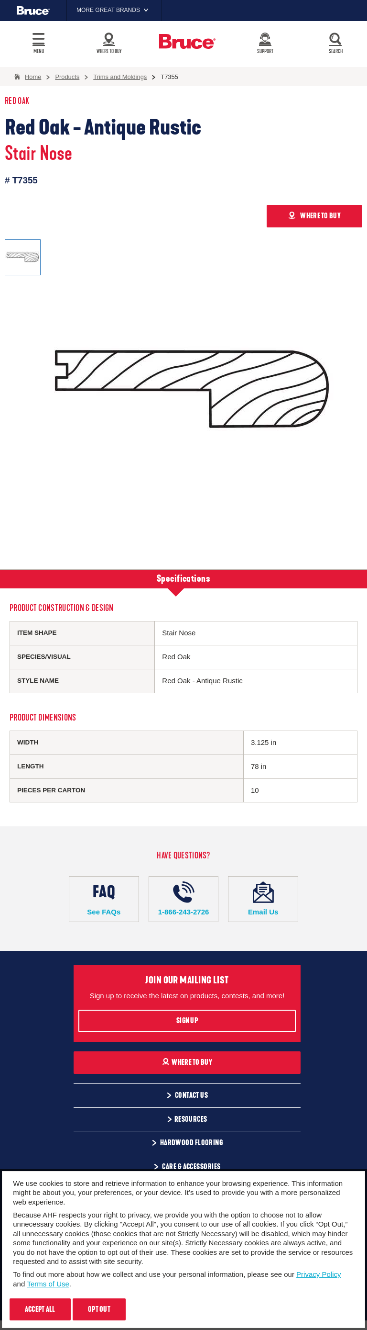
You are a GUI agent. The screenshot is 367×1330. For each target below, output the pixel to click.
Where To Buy (187, 1062)
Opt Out (99, 1309)
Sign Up (187, 1021)
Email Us (263, 898)
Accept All (40, 1309)
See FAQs (104, 898)
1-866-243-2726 (184, 898)
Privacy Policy (318, 1274)
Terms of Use (48, 1284)
